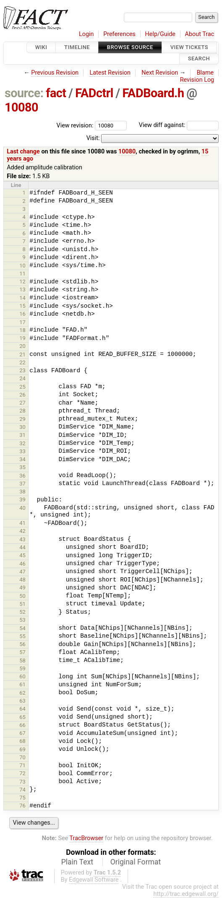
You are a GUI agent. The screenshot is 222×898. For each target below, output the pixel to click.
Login (86, 34)
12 (22, 281)
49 (22, 587)
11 (22, 273)
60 (22, 676)
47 (22, 571)
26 (22, 395)
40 (22, 508)
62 (22, 693)
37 (22, 483)
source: (24, 93)
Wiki (41, 47)
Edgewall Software (94, 879)
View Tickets (189, 47)
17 (22, 322)
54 (22, 628)
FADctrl (94, 93)
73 (22, 782)
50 (22, 596)
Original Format (135, 862)
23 (22, 370)
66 (22, 725)
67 (22, 733)
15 (22, 306)
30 (22, 427)
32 (22, 443)
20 (22, 346)
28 (22, 410)
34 (22, 459)
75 (22, 797)
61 (22, 684)
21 (22, 354)
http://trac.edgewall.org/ (186, 894)
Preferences (119, 34)
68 (22, 741)
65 (22, 717)
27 (22, 403)
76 (22, 805)
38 (22, 491)
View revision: (75, 125)
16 (22, 314)
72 (22, 773)
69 (22, 749)
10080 (21, 107)
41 (22, 523)
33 (22, 451)
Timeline (77, 47)
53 (22, 620)
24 (22, 378)
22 (22, 362)
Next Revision (159, 72)
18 (22, 330)
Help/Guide (160, 34)
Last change (23, 151)
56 (22, 644)
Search (199, 59)
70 (22, 757)
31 (22, 435)
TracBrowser (87, 838)
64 (22, 709)
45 (22, 555)
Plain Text (77, 862)
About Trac (199, 34)
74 (22, 789)
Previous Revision (54, 72)
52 (22, 612)
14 (22, 298)
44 (22, 547)
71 (22, 765)
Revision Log (197, 79)
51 (22, 604)
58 (22, 660)
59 (22, 668)
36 (22, 475)
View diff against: (179, 125)
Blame (205, 72)
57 (22, 652)
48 (22, 579)
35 (22, 467)
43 (22, 539)
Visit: (93, 138)
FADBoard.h (153, 93)
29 (22, 419)
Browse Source (130, 47)
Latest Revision (110, 72)
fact (56, 93)
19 (22, 338)
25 (22, 387)
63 (22, 701)
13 (22, 289)
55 (22, 636)
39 (22, 499)
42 (22, 531)
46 (22, 564)
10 (22, 265)
